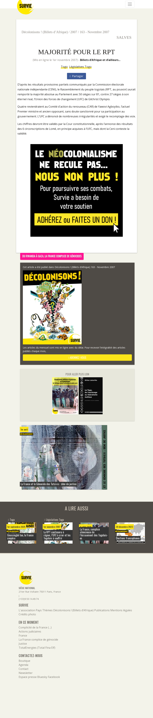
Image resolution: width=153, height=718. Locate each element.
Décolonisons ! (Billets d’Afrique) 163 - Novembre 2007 (85, 267)
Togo (64, 67)
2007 (73, 32)
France (23, 635)
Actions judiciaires (30, 631)
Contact (23, 669)
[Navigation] (130, 4)
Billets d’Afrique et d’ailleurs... (100, 60)
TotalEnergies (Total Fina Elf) (37, 647)
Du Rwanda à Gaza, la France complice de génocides (51, 256)
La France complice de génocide (38, 639)
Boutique (24, 661)
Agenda (23, 665)
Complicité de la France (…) (35, 627)
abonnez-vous (77, 358)
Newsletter (26, 673)
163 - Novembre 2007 (94, 32)
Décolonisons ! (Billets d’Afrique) (45, 32)
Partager (76, 76)
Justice (23, 643)
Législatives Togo (80, 67)
